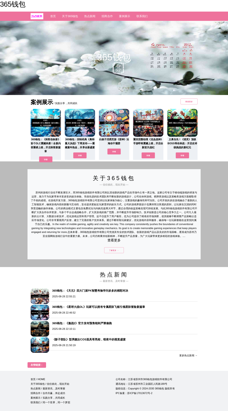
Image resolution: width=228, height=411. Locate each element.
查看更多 (114, 240)
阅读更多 (189, 102)
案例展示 (124, 16)
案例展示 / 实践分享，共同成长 (48, 397)
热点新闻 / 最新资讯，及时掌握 (48, 388)
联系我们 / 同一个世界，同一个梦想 (50, 402)
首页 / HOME (38, 379)
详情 (46, 159)
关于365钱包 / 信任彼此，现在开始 (50, 384)
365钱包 (12, 4)
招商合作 (107, 16)
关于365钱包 (70, 16)
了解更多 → (114, 250)
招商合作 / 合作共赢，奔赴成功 (48, 393)
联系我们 (142, 16)
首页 (53, 16)
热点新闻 (90, 16)
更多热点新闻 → (188, 355)
